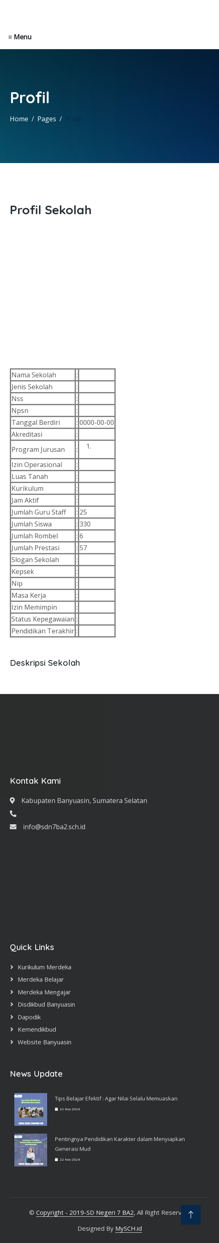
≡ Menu (20, 36)
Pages (46, 118)
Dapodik (29, 1017)
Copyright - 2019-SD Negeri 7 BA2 (85, 1212)
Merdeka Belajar (41, 979)
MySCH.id (128, 1228)
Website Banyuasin (44, 1042)
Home (19, 118)
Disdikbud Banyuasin (46, 1004)
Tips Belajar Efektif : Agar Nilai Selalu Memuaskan (116, 1098)
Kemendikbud (37, 1029)
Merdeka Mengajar (44, 992)
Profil (73, 118)
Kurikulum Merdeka (44, 967)
